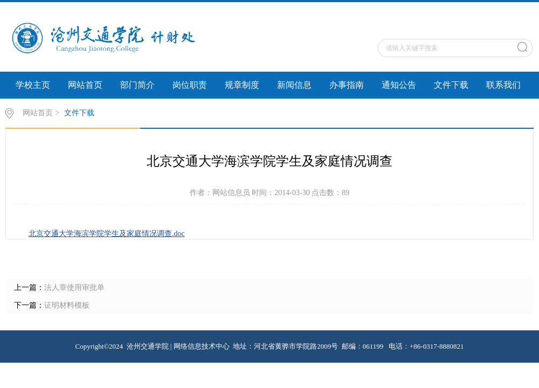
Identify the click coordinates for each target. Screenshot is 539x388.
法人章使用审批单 (74, 287)
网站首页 (85, 84)
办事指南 (346, 84)
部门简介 (137, 84)
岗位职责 (189, 84)
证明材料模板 (66, 305)
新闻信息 (294, 84)
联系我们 (503, 84)
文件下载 (451, 84)
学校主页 (33, 84)
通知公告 (399, 84)
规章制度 (242, 84)
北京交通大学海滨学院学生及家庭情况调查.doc (107, 234)
